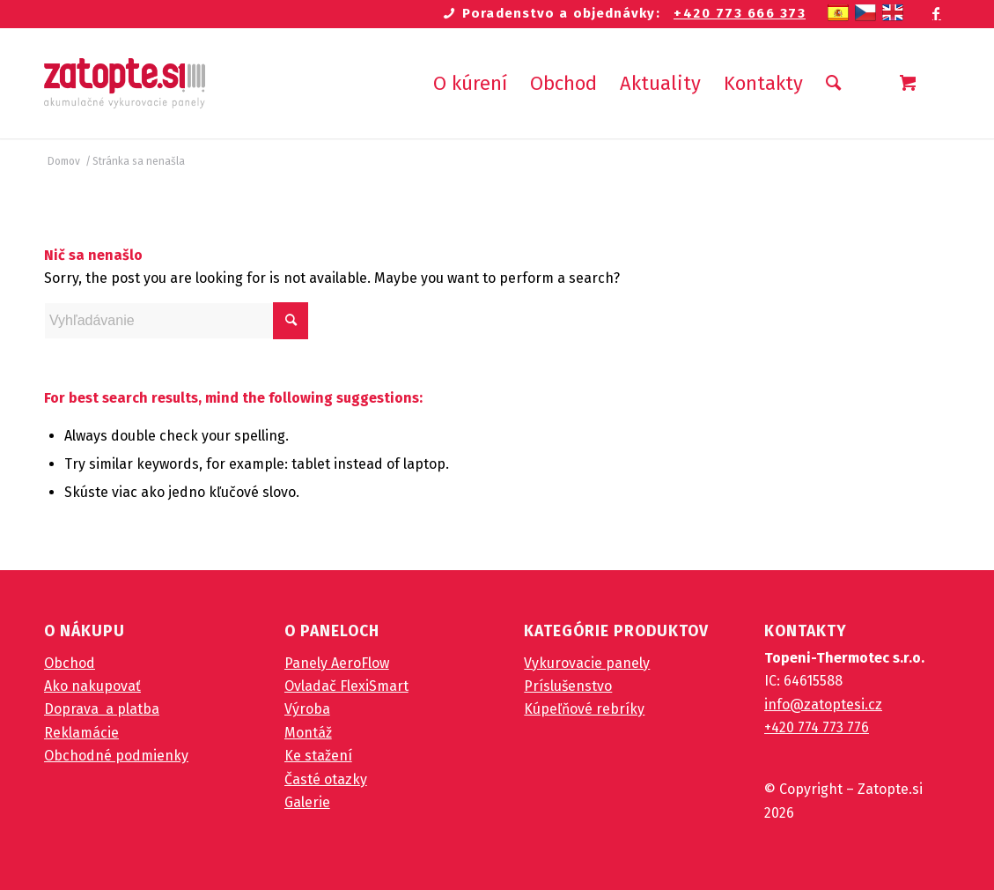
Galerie (307, 802)
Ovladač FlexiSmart (346, 686)
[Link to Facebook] (937, 13)
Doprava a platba (101, 709)
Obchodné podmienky (116, 755)
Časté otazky (325, 779)
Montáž (308, 732)
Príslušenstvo (568, 686)
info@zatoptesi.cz (823, 704)
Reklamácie (81, 732)
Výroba (307, 709)
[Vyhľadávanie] (833, 83)
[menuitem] (470, 83)
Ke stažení (318, 755)
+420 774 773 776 (816, 727)
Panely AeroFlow (336, 663)
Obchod (69, 663)
